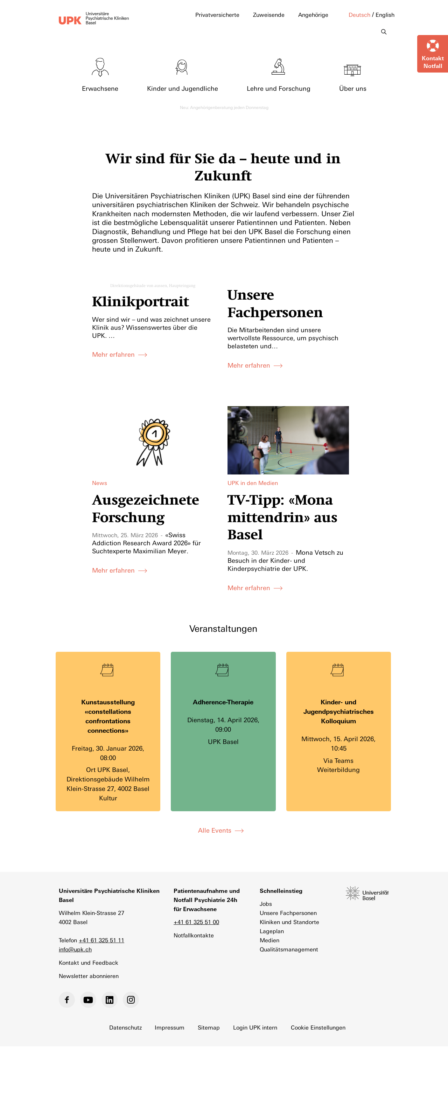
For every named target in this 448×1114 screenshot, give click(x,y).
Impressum (170, 1027)
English (385, 15)
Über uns (352, 87)
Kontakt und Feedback (88, 962)
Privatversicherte (217, 15)
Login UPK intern (255, 1027)
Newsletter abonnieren (89, 975)
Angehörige (313, 15)
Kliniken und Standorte (289, 921)
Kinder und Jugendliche (182, 87)
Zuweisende (269, 15)
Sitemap (209, 1027)
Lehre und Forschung (278, 87)
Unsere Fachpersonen (288, 912)
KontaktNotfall (433, 62)
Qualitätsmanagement (289, 948)
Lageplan (272, 930)
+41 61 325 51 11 (101, 939)
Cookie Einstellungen (318, 1027)
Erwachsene (100, 87)
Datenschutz (125, 1027)
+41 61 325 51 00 (196, 921)
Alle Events (214, 830)
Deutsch (359, 15)
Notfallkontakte (194, 934)
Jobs (266, 903)
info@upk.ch (75, 948)
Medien (269, 939)
